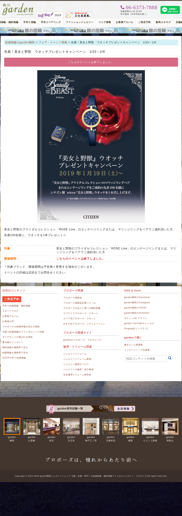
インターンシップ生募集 (137, 350)
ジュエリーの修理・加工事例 (78, 369)
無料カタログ (163, 22)
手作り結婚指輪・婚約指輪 (16, 306)
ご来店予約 (144, 22)
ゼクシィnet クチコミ (135, 318)
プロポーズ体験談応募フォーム (79, 303)
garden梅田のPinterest (136, 313)
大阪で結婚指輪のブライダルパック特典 (23, 332)
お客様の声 (8, 321)
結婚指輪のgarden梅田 (20, 42)
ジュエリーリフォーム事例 (77, 359)
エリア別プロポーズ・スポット (79, 318)
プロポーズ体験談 (72, 297)
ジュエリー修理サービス (76, 364)
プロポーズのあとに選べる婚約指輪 (82, 308)
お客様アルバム (124, 22)
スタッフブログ (10, 311)
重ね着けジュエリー (12, 342)
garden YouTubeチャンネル (139, 323)
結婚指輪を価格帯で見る (15, 352)
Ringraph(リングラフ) (136, 328)
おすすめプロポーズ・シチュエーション (84, 323)
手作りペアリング (51, 22)
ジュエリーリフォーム (75, 354)
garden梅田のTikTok (135, 307)
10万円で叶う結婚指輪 (14, 358)
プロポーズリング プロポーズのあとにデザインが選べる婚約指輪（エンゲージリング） (91, 30)
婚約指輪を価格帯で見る (15, 347)
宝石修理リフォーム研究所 (77, 374)
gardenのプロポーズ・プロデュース (82, 340)
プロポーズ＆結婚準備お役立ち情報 (21, 326)
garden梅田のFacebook (137, 297)
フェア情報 (104, 22)
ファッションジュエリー (80, 22)
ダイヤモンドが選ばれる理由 (17, 337)
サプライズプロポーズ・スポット (80, 313)
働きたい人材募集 (133, 344)
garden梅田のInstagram (137, 302)
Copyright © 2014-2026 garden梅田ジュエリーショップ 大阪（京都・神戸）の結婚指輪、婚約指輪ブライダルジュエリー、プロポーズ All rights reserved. (91, 476)
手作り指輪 (29, 22)
